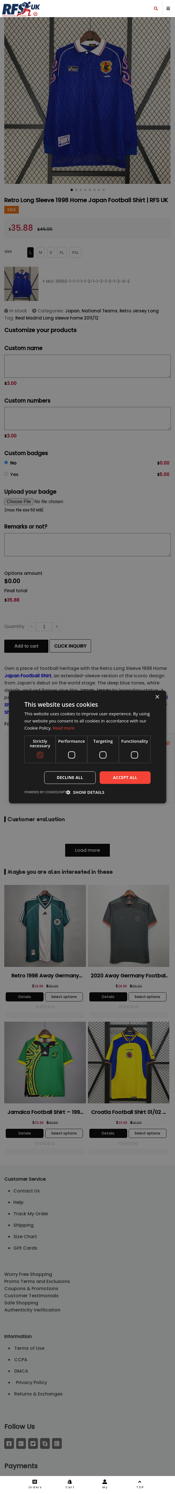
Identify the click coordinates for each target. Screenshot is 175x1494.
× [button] (157, 697)
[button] (85, 792)
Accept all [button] (125, 777)
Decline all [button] (70, 777)
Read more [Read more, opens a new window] (64, 728)
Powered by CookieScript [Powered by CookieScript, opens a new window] (45, 792)
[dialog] (87, 747)
